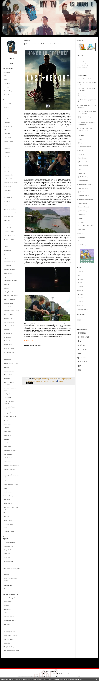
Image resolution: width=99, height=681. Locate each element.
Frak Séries (7, 220)
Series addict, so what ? (10, 450)
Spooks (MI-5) (82, 244)
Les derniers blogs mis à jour (35, 673)
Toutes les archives (83, 309)
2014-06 (80, 294)
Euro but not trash (8, 561)
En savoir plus (78, 679)
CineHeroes (7, 156)
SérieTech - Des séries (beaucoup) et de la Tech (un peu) (11, 475)
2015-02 (80, 271)
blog (79, 676)
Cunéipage (6, 605)
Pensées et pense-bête (9, 631)
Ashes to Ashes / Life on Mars (86, 226)
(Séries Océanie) (82, 210)
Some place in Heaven (9, 639)
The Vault (6, 574)
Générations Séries (9, 228)
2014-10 (80, 286)
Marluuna (6, 367)
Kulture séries (7, 265)
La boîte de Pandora (9, 616)
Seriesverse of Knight (9, 469)
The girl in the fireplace (10, 647)
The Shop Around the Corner (11, 650)
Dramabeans (7, 557)
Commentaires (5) (53, 378)
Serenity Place (7, 424)
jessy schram (39, 381)
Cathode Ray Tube (8, 546)
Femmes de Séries (8, 216)
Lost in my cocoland (9, 348)
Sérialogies (6, 439)
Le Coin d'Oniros (8, 314)
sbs (79, 369)
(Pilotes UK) (81, 169)
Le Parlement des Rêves (10, 326)
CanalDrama (7, 148)
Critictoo (6, 79)
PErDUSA (6, 420)
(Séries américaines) (83, 180)
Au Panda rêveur (8, 126)
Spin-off (6, 488)
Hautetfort (53, 671)
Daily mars (6, 171)
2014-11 (80, 283)
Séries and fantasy (8, 454)
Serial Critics (7, 428)
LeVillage (6, 94)
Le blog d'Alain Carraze (10, 292)
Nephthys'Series (8, 394)
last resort (63, 378)
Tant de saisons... (8, 492)
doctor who (83, 336)
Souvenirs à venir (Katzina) (11, 484)
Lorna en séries (8, 344)
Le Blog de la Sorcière (9, 299)
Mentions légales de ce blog (38, 676)
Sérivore (6, 481)
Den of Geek (7, 553)
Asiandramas (7, 122)
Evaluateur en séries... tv (10, 213)
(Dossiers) (81, 154)
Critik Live (6, 167)
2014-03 (80, 305)
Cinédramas (7, 152)
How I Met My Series (9, 235)
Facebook (60, 381)
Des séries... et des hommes (11, 182)
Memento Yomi (8, 375)
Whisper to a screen (9, 531)
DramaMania (7, 190)
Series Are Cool (8, 458)
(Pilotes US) (81, 173)
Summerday (7, 643)
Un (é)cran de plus (8, 524)
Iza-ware (6, 254)
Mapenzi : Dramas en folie (11, 363)
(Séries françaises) (83, 203)
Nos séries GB (7, 397)
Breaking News (8, 145)
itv (79, 365)
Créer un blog (46, 671)
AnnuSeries (7, 72)
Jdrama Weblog (8, 91)
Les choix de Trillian (9, 333)
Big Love (80, 233)
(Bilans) (80, 139)
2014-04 (80, 301)
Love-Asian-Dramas (9, 352)
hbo (79, 353)
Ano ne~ (6, 118)
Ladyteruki (6, 284)
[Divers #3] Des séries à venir (86, 79)
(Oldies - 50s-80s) (83, 165)
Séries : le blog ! (8, 446)
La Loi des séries (8, 273)
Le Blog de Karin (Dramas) (11, 295)
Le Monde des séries (9, 322)
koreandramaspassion (9, 261)
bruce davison (53, 381)
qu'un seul (47, 118)
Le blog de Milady (8, 303)
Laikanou (6, 288)
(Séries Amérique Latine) (84, 184)
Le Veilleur (6, 329)
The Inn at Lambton (9, 589)
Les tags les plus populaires (63, 673)
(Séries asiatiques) (83, 188)
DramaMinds (7, 194)
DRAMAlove (7, 186)
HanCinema (7, 83)
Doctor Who (81, 237)
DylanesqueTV (8, 201)
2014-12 (80, 279)
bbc (80, 341)
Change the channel (9, 550)
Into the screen (7, 250)
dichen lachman (47, 379)
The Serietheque (8, 503)
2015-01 (80, 275)
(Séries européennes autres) (85, 199)
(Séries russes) (82, 214)
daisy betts (40, 379)
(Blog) (80, 143)
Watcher (6, 528)
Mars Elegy (7, 624)
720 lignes (6, 107)
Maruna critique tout (9, 371)
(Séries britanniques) (83, 192)
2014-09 (80, 290)
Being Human (82, 229)
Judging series (7, 258)
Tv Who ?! (6, 516)
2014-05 (80, 298)
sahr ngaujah (61, 379)
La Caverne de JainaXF (10, 269)
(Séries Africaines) (83, 177)
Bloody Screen (7, 137)
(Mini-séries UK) (82, 158)
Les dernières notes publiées (50, 673)
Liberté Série (7, 341)
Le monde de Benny (9, 318)
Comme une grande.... (9, 160)
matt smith (83, 349)
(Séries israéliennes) (83, 207)
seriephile (6, 443)
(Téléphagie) (81, 218)
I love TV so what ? (9, 239)
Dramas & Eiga (8, 197)
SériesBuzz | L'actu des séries (11, 465)
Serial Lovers (7, 431)
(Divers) (80, 150)
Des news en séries (9, 175)
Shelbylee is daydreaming (10, 635)
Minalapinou (7, 378)
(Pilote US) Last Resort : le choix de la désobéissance (44, 44)
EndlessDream (7, 609)
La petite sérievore (8, 277)
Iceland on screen (8, 565)
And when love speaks (9, 598)
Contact (11, 63)
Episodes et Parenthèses (10, 209)
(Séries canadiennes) (83, 195)
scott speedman (34, 379)
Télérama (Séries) (8, 496)
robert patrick (46, 381)
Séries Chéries (7, 461)
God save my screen (9, 231)
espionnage (83, 345)
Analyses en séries (8, 115)
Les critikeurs (7, 337)
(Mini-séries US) (82, 162)
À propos (11, 58)
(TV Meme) (81, 222)
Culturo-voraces (8, 601)
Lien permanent (44, 378)
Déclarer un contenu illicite (24, 676)
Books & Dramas (8, 141)
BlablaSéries (7, 133)
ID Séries (6, 246)
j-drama (82, 357)
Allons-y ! (6, 111)
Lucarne (6, 356)
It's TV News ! (7, 87)
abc (67, 378)
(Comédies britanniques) (84, 146)
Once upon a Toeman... (10, 413)
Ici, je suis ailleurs (8, 243)
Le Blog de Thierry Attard (10, 307)
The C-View (7, 499)
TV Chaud (6, 513)
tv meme (82, 333)
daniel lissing (54, 379)
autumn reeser (32, 381)
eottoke (5, 205)
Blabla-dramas (7, 130)
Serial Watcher (7, 435)
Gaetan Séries (7, 224)
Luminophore (7, 359)
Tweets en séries (8, 520)
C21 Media (6, 76)
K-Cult (5, 613)
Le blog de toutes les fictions (11, 310)
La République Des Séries (10, 280)
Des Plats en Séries (9, 179)
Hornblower (81, 241)
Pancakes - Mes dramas (10, 416)
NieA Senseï (7, 628)
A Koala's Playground (9, 542)
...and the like (7, 103)
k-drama (82, 361)
